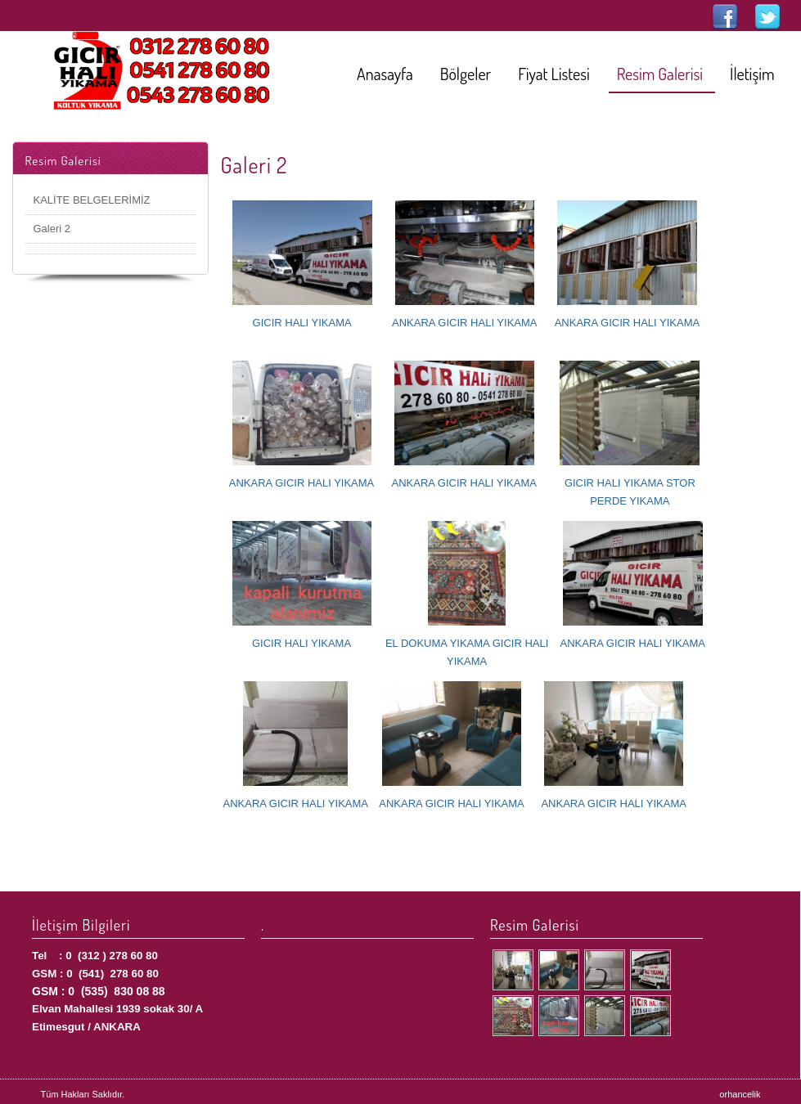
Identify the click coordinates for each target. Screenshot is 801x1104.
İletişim (752, 73)
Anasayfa (385, 73)
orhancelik (739, 1094)
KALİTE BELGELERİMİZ (92, 200)
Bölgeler (465, 73)
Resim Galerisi (660, 73)
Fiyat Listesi (553, 73)
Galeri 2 (52, 228)
